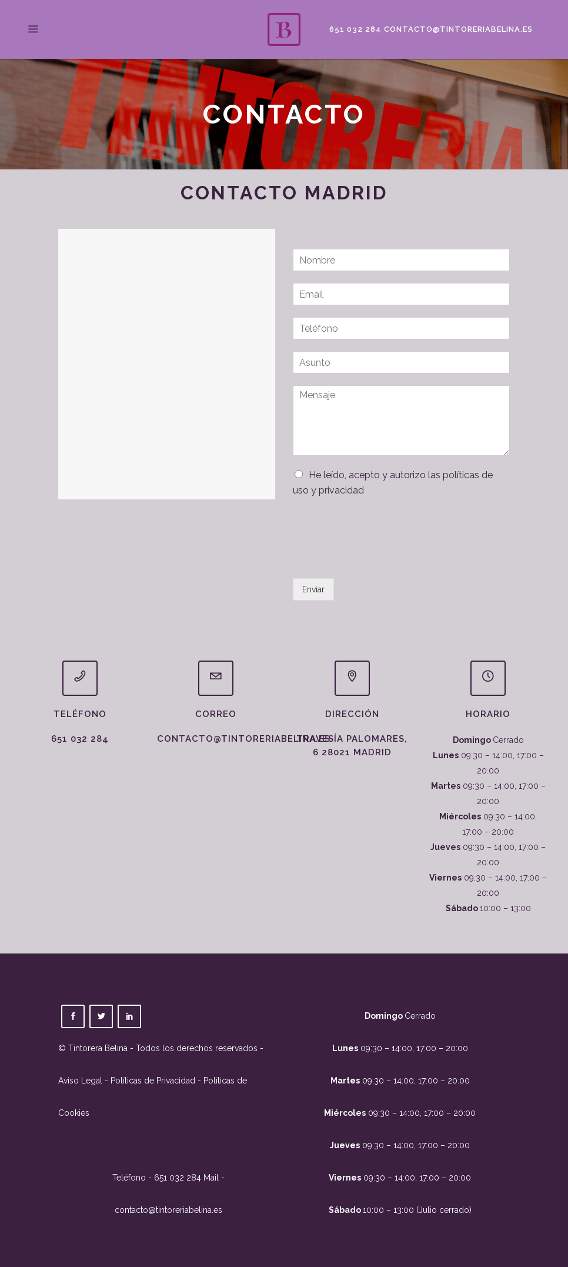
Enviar (313, 589)
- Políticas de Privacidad (148, 1080)
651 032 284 (354, 29)
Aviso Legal (80, 1080)
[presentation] (382, 559)
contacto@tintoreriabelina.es (457, 29)
